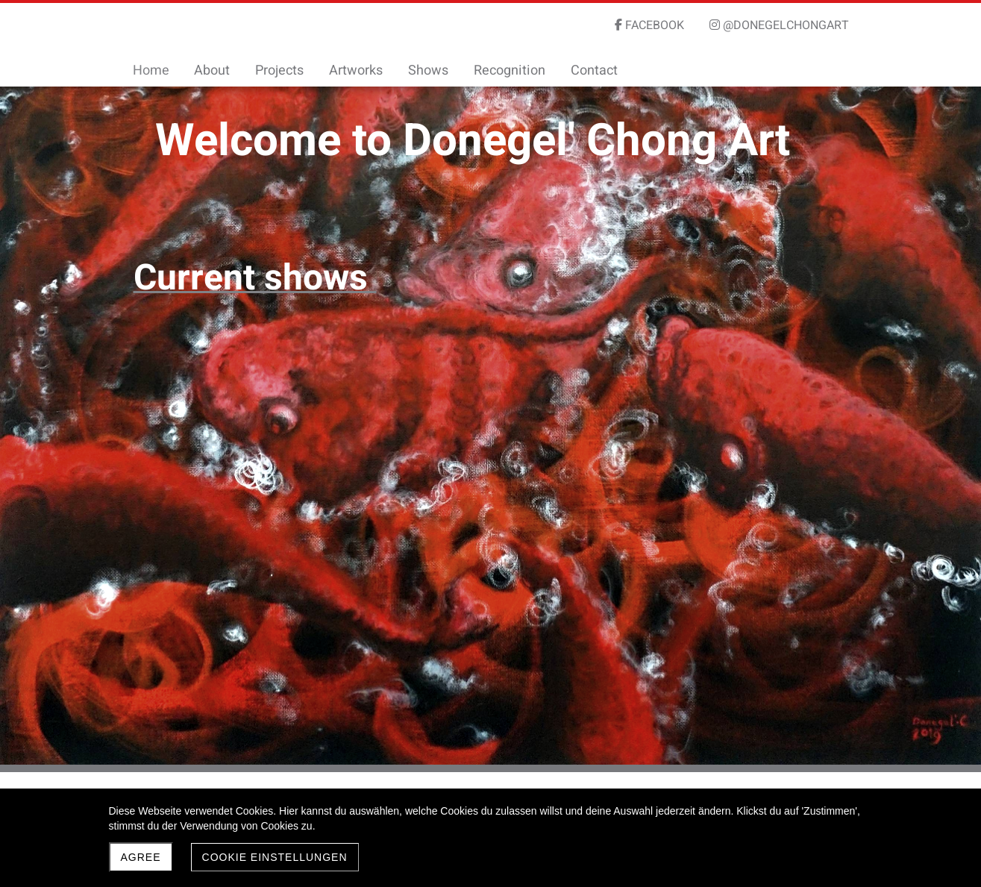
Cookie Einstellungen (275, 857)
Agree (141, 857)
